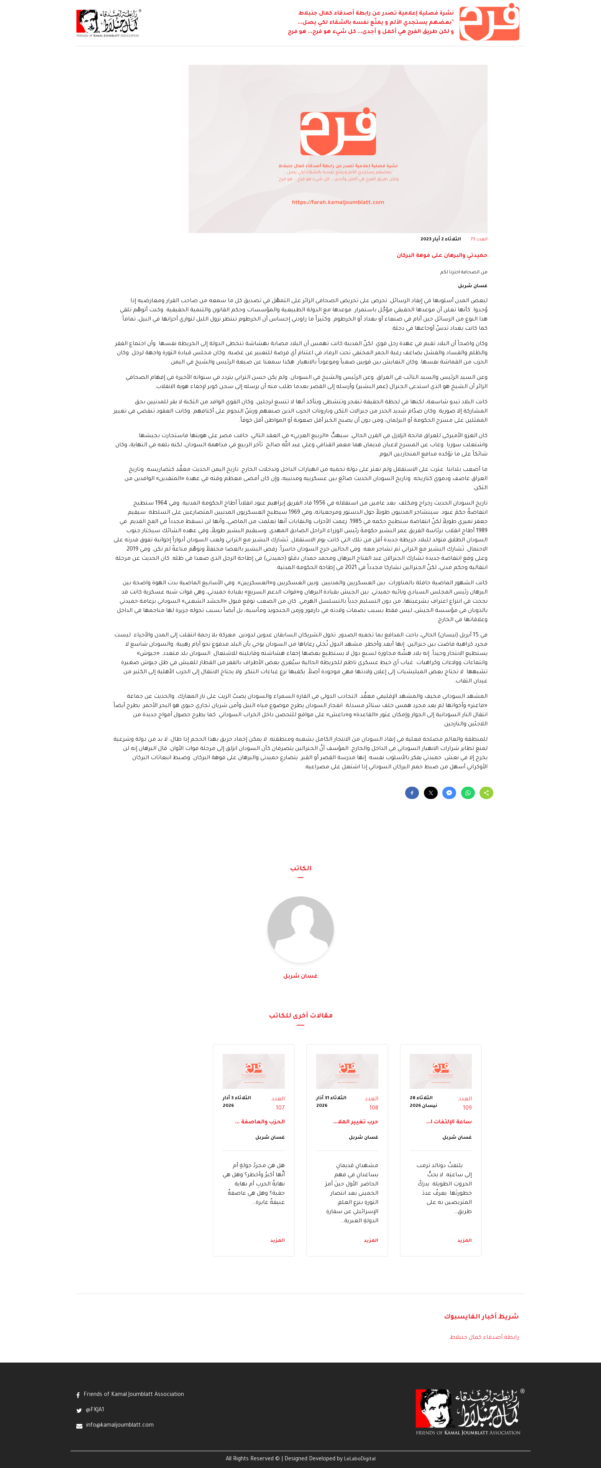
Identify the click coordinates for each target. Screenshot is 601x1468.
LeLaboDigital (360, 1459)
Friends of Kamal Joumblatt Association (134, 1395)
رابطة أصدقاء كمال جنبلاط (484, 1338)
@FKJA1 (95, 1410)
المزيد (464, 1241)
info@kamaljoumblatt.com (120, 1426)
